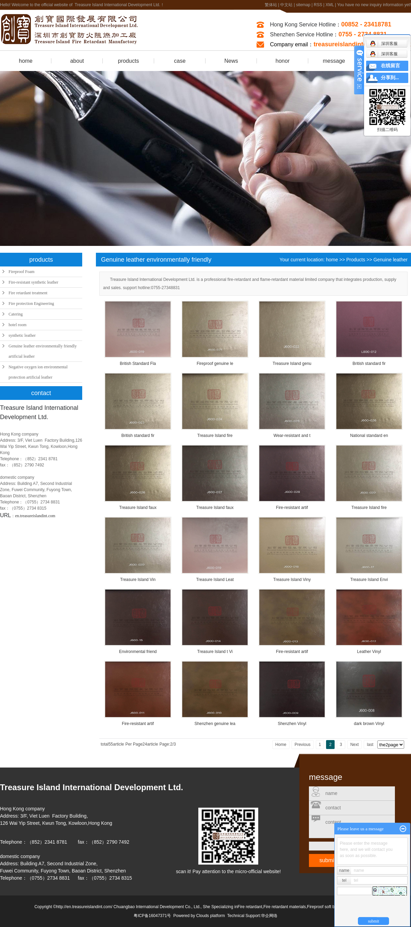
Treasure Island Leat (215, 579)
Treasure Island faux (138, 507)
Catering (16, 314)
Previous (303, 744)
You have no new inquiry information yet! (374, 4)
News (231, 61)
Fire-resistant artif (292, 507)
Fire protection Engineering (31, 303)
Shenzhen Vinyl (292, 723)
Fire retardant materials (284, 906)
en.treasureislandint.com (35, 515)
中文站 (286, 4)
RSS (318, 4)
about (77, 61)
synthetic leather (22, 335)
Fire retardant (250, 906)
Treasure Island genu (292, 363)
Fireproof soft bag (323, 906)
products (128, 61)
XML (329, 4)
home (26, 61)
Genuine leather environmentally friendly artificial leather (43, 351)
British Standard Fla (138, 363)
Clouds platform (210, 915)
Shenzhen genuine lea (215, 723)
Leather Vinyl (369, 651)
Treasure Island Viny (292, 579)
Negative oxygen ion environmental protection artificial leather (38, 372)
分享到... (390, 77)
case (180, 61)
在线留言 (390, 65)
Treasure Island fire (215, 435)
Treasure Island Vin (137, 579)
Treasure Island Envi (369, 579)
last (370, 744)
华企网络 (269, 915)
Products (355, 259)
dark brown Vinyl (369, 723)
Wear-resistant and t (292, 435)
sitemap (303, 4)
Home (280, 744)
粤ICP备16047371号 (152, 915)
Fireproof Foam (22, 271)
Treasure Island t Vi (215, 651)
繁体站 (271, 4)
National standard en (369, 435)
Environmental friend (138, 651)
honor (283, 61)
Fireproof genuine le (215, 363)
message (334, 61)
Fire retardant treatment (28, 292)
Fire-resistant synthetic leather (33, 282)
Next (354, 744)
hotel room (17, 324)
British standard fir (369, 363)
